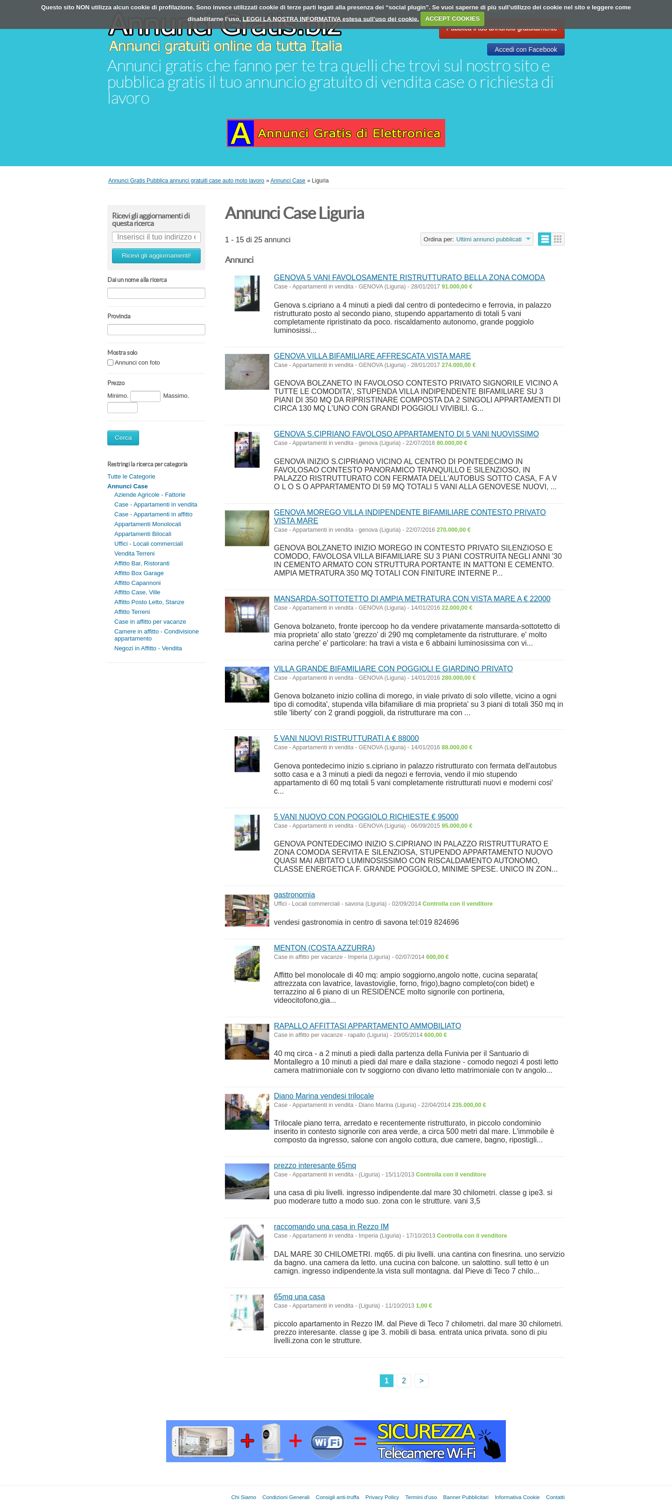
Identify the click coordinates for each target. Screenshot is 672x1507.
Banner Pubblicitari (466, 1497)
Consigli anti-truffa (337, 1497)
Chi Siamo (243, 1497)
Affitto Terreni (132, 611)
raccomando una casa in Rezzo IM (331, 1227)
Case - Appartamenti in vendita (155, 504)
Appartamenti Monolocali (147, 524)
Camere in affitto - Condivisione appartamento (156, 635)
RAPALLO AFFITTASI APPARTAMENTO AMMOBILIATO (367, 1026)
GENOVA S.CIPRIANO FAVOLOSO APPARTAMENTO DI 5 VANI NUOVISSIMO (406, 434)
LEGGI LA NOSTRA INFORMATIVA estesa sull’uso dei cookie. (331, 18)
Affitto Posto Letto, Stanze (149, 602)
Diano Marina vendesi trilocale (324, 1096)
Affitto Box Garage (139, 573)
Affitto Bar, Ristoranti (141, 563)
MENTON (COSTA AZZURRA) (324, 948)
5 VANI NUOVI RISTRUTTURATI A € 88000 (346, 738)
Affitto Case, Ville (137, 592)
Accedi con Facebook (526, 49)
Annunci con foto (137, 362)
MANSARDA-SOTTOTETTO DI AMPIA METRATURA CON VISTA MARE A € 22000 (412, 599)
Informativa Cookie (517, 1497)
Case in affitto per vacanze (150, 621)
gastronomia (294, 895)
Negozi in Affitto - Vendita (148, 648)
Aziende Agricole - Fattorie (149, 494)
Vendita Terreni (134, 553)
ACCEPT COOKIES (452, 18)
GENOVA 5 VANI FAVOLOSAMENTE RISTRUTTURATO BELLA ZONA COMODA (409, 278)
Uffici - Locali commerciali (148, 543)
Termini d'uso (421, 1497)
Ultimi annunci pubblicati (489, 239)
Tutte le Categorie (131, 476)
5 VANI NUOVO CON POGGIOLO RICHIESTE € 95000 (366, 817)
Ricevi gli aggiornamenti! (156, 255)
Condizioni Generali (285, 1497)
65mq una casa (299, 1297)
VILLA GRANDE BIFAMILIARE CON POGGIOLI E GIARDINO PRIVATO (393, 669)
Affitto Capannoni (137, 582)
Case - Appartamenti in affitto (153, 514)
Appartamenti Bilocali (142, 533)
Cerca (123, 437)
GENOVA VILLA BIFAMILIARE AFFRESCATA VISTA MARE (372, 356)
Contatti (555, 1497)
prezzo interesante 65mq (315, 1165)
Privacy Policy (382, 1497)
